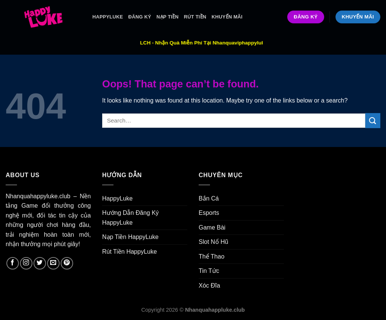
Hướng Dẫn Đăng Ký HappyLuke (130, 218)
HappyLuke (107, 17)
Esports (209, 213)
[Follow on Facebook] (12, 263)
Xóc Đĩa (209, 285)
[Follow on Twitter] (40, 263)
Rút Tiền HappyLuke (129, 251)
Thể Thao (211, 256)
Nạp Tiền (167, 17)
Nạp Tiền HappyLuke (130, 237)
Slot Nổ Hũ (213, 242)
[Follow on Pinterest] (67, 263)
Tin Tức (209, 271)
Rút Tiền (195, 17)
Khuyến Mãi (226, 17)
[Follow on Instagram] (26, 263)
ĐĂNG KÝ (139, 17)
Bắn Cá (209, 198)
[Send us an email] (53, 263)
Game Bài (212, 227)
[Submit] (372, 120)
